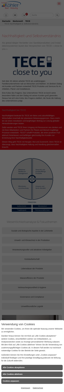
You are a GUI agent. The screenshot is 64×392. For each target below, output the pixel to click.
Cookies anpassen (11, 381)
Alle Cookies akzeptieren (14, 367)
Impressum (25, 388)
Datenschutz (38, 388)
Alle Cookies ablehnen (12, 374)
